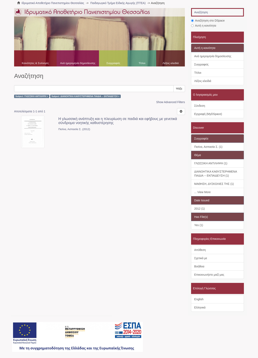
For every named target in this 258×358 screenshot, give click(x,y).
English (199, 299)
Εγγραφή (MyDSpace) (208, 114)
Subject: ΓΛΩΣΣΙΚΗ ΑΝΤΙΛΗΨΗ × (31, 96)
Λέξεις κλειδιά (170, 63)
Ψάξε (179, 88)
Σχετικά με (200, 258)
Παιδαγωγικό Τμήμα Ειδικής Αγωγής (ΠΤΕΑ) (118, 3)
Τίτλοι (142, 63)
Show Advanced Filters (170, 102)
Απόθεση (200, 249)
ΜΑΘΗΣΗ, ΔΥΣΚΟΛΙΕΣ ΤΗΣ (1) (214, 183)
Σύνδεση (199, 105)
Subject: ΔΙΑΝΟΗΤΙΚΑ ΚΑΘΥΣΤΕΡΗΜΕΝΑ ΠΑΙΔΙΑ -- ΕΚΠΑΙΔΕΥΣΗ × (85, 96)
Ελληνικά (200, 307)
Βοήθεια (199, 266)
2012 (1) (199, 208)
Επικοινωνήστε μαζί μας (209, 274)
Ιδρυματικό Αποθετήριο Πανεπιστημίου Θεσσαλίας (53, 3)
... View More (202, 192)
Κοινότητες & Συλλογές (35, 63)
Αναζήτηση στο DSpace (208, 20)
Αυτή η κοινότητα (203, 25)
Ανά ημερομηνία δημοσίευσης (77, 63)
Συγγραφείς (113, 63)
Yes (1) (198, 225)
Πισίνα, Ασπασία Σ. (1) (208, 146)
